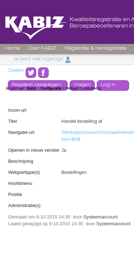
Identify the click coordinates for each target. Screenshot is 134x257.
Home (12, 48)
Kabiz (31, 88)
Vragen (82, 85)
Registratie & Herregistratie (95, 48)
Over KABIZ (42, 48)
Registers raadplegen (36, 85)
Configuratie (50, 88)
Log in (108, 85)
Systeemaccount (100, 217)
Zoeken (16, 70)
